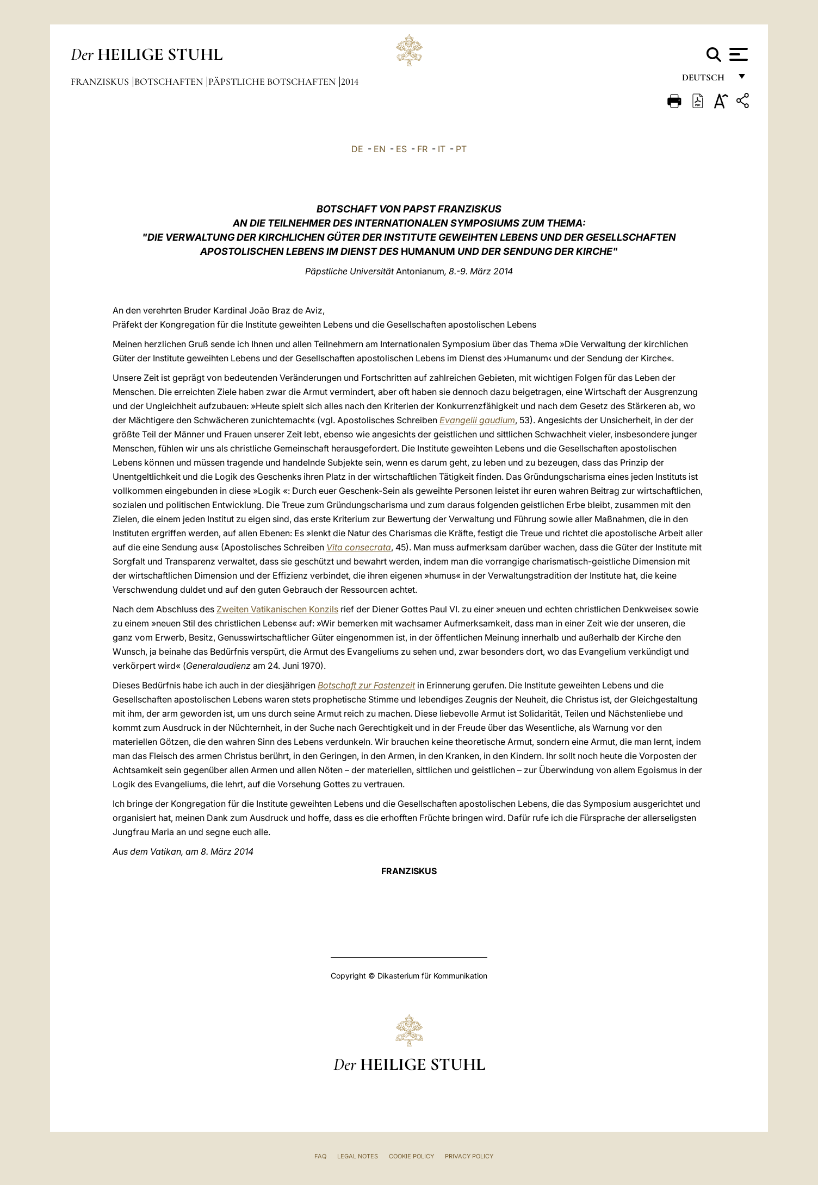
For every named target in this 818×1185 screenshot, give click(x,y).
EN (380, 148)
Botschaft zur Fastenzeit (366, 685)
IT (441, 148)
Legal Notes (357, 1156)
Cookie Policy (411, 1156)
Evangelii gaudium (477, 420)
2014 (349, 81)
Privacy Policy (469, 1156)
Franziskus (101, 81)
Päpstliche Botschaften (273, 81)
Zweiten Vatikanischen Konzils (277, 609)
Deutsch (706, 80)
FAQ (320, 1156)
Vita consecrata (358, 547)
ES (401, 148)
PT (461, 148)
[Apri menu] (737, 54)
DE (357, 148)
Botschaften (169, 81)
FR (422, 148)
